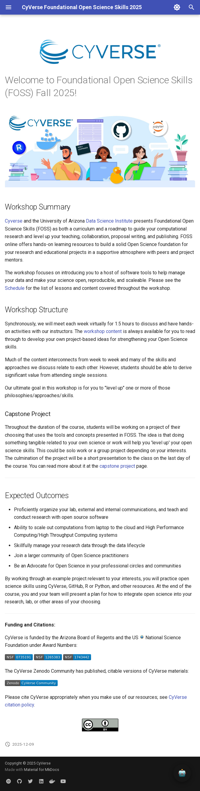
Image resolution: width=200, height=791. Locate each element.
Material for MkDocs (41, 769)
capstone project (117, 466)
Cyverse (13, 221)
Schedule (15, 288)
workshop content (103, 331)
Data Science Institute (109, 221)
